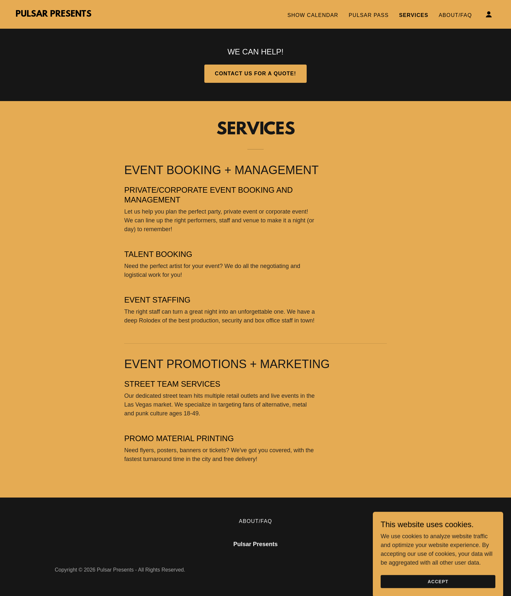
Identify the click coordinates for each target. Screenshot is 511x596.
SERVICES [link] (413, 15)
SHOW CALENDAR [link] (312, 15)
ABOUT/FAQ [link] (455, 15)
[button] (488, 14)
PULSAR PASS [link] (368, 15)
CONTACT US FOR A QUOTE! (255, 73)
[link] (54, 14)
